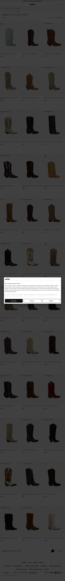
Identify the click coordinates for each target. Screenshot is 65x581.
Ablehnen (51, 300)
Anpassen (32, 300)
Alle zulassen (14, 300)
